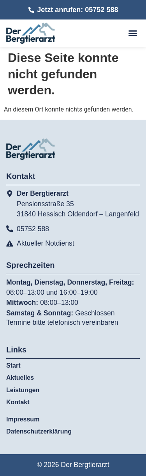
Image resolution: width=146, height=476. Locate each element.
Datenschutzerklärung (39, 431)
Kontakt (18, 402)
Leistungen (24, 390)
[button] (133, 33)
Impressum (22, 419)
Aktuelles (20, 377)
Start (13, 365)
